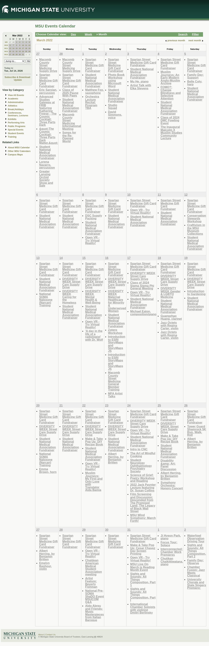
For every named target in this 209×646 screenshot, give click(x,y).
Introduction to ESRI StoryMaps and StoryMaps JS (116, 344)
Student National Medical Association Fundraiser (47, 152)
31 (23, 54)
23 (20, 51)
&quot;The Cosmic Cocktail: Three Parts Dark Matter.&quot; (48, 136)
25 (26, 51)
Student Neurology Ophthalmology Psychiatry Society (141, 465)
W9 (6, 42)
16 (20, 48)
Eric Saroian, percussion (48, 91)
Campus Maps (15, 154)
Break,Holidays (16, 109)
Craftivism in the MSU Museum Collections (196, 229)
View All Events (16, 95)
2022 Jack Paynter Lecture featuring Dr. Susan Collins (143, 487)
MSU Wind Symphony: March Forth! (143, 517)
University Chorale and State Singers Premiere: (196, 584)
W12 (6, 51)
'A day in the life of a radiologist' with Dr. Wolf (94, 335)
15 (16, 48)
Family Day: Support (195, 76)
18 (26, 48)
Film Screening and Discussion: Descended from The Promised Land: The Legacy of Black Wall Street (142, 502)
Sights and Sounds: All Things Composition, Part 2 (196, 550)
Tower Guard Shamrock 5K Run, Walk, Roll (196, 431)
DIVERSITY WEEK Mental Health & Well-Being (93, 296)
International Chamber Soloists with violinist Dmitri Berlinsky (142, 608)
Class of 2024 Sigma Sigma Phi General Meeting (142, 285)
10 (23, 45)
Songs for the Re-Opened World (69, 137)
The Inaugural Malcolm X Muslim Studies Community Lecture (171, 132)
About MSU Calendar (19, 147)
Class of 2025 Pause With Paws (70, 92)
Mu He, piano (139, 81)
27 (10, 42)
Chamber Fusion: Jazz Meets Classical (196, 571)
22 (16, 51)
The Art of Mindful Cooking (142, 455)
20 (10, 51)
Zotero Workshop (115, 331)
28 (13, 42)
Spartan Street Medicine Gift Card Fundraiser (48, 80)
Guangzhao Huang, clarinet (171, 317)
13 (10, 48)
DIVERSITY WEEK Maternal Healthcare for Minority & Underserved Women (117, 301)
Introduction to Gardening (196, 292)
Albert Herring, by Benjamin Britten (116, 458)
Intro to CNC (139, 449)
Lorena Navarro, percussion (47, 164)
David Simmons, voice (115, 114)
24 (23, 51)
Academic (13, 98)
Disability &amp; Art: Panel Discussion (168, 465)
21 (13, 51)
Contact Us (50, 634)
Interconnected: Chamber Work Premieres (172, 551)
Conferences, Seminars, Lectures (18, 114)
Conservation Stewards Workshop (196, 218)
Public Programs (16, 126)
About (41, 634)
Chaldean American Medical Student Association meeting (93, 567)
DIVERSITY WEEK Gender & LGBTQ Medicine (171, 293)
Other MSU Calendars (19, 151)
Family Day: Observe (195, 562)
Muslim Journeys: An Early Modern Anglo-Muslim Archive (170, 77)
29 (16, 54)
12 (29, 45)
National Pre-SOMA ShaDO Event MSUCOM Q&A (94, 596)
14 (13, 48)
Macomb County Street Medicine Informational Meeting (71, 121)
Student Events (16, 133)
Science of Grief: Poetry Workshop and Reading (142, 477)
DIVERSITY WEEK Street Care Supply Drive (71, 283)
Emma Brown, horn (47, 470)
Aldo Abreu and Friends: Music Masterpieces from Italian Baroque (94, 613)
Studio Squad (112, 106)
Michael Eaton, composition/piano (143, 313)
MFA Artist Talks (115, 395)
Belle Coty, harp (194, 83)
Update (18, 80)
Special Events (15, 129)
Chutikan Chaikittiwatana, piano (172, 561)
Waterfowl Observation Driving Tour (195, 538)
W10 (6, 45)
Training (12, 137)
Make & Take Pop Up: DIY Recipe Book (94, 441)
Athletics (12, 105)
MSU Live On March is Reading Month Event (142, 566)
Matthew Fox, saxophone (94, 91)
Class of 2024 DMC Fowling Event (170, 120)
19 (29, 48)
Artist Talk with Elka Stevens (140, 87)
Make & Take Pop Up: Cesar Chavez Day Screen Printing (142, 549)
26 (29, 51)
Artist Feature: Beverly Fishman (91, 583)
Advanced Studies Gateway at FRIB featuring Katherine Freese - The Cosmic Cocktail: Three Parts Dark (47, 110)
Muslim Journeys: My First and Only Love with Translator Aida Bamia (93, 481)
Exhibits (12, 119)
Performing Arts (16, 122)
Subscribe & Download (17, 77)
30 (20, 54)
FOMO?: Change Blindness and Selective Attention (171, 92)
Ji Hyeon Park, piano (171, 537)
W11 (6, 48)
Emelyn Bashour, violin (45, 565)
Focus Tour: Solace (169, 544)
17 (23, 48)
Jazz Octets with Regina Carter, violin (169, 325)
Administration (15, 102)
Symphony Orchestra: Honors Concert (172, 485)
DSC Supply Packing (93, 217)
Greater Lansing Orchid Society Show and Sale (46, 178)
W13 (6, 54)
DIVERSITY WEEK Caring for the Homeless (70, 296)
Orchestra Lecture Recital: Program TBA (92, 102)
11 (26, 45)
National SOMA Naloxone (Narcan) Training (45, 299)
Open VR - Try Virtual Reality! (92, 240)
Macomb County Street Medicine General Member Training (114, 381)
